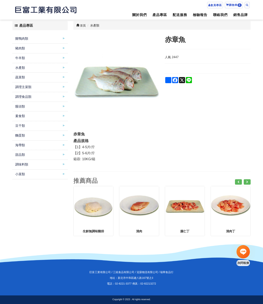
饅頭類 (20, 106)
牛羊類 (20, 58)
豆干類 (20, 126)
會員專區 (216, 5)
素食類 (20, 116)
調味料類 (21, 164)
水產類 (20, 68)
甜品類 (20, 155)
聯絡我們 (220, 15)
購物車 (234, 5)
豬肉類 (20, 48)
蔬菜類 (20, 77)
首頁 (81, 25)
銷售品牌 (240, 15)
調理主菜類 (23, 87)
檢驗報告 (200, 15)
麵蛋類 (20, 135)
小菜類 (20, 174)
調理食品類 (23, 97)
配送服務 (180, 15)
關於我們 (139, 15)
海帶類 (20, 145)
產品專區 (159, 15)
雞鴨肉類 (21, 38)
